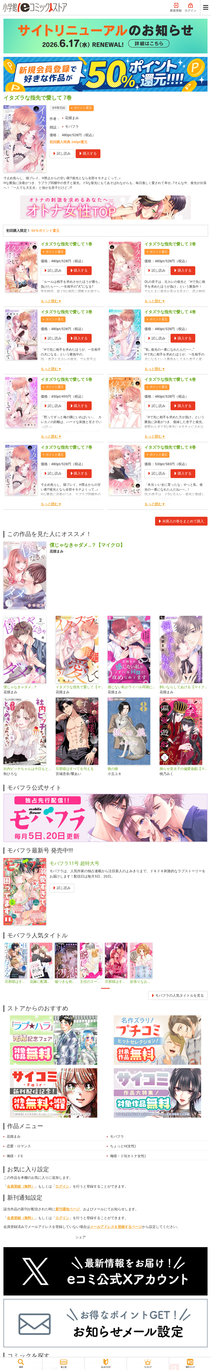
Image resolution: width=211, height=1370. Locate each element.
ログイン (190, 7)
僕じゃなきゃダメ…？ (20, 688)
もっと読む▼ (51, 303)
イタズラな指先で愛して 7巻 (66, 448)
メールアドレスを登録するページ (116, 1228)
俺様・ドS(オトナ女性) (128, 1157)
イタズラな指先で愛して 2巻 (170, 245)
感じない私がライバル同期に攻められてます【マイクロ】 (131, 688)
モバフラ (72, 126)
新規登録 (176, 7)
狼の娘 (113, 770)
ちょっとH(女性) (123, 1148)
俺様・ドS (15, 1157)
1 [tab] (105, 989)
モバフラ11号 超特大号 (74, 864)
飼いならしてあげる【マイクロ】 (183, 688)
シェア (80, 1239)
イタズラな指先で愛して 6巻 (170, 381)
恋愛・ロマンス (19, 1148)
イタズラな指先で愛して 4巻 (170, 313)
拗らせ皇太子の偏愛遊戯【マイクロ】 (183, 770)
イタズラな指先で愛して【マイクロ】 (79, 688)
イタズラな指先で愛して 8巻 (170, 448)
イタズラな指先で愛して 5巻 (66, 381)
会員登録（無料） (21, 1188)
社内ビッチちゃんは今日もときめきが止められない (27, 770)
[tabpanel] (16, 965)
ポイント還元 (83, 107)
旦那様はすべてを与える (75, 770)
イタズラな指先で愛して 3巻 (66, 313)
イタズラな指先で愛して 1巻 (66, 245)
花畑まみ (72, 118)
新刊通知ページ (67, 1210)
